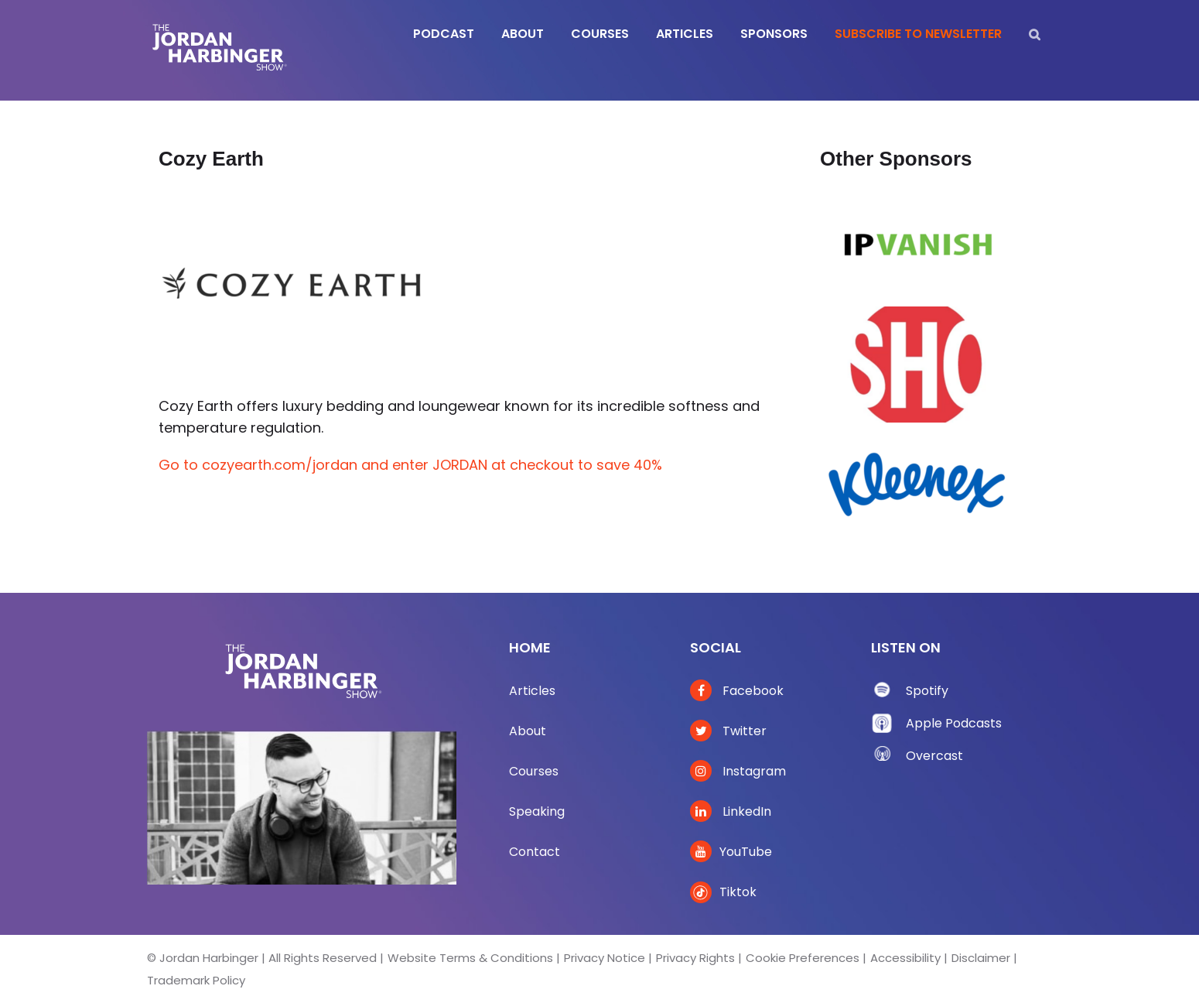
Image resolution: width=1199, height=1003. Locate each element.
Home (530, 647)
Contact (534, 852)
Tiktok (723, 892)
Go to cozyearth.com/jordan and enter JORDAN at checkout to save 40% (410, 464)
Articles (532, 691)
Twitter (728, 731)
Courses (534, 771)
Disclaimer (980, 958)
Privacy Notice (604, 958)
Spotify (927, 691)
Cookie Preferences (802, 958)
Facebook (737, 691)
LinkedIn (730, 811)
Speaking (537, 811)
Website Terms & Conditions (470, 958)
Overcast (934, 756)
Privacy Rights (695, 958)
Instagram (738, 771)
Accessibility (905, 958)
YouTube (731, 852)
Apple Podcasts (954, 723)
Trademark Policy (196, 980)
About (527, 731)
